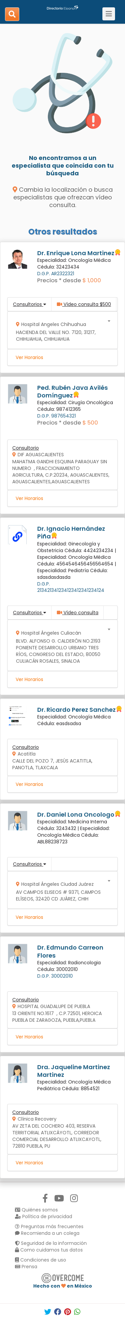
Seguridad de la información (51, 1243)
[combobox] (60, 330)
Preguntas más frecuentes (49, 1226)
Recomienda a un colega (47, 1233)
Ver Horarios (29, 357)
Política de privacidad (43, 1216)
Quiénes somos (36, 1209)
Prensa (26, 1266)
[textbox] (60, 330)
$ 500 (90, 422)
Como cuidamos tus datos (49, 1250)
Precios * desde (59, 280)
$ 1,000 (91, 280)
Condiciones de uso (40, 1260)
